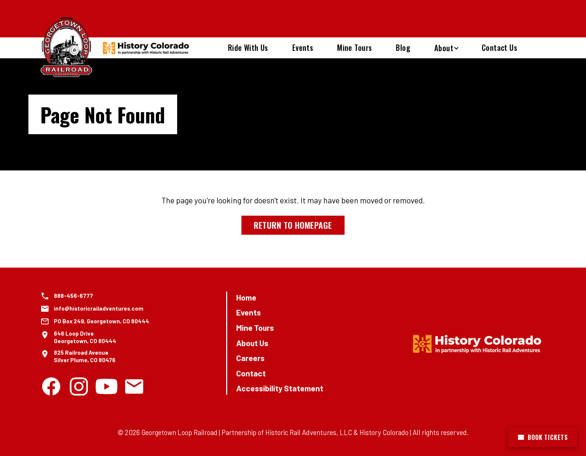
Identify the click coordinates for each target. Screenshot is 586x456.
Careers (250, 358)
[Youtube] (106, 386)
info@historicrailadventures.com (99, 308)
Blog (403, 47)
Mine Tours (354, 47)
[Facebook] (51, 386)
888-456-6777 (73, 295)
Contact (251, 373)
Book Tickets (542, 437)
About (443, 47)
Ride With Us (248, 47)
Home (246, 297)
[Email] (134, 386)
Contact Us (499, 47)
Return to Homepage (293, 225)
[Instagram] (79, 386)
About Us (252, 343)
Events (302, 47)
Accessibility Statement (279, 388)
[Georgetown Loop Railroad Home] (66, 47)
